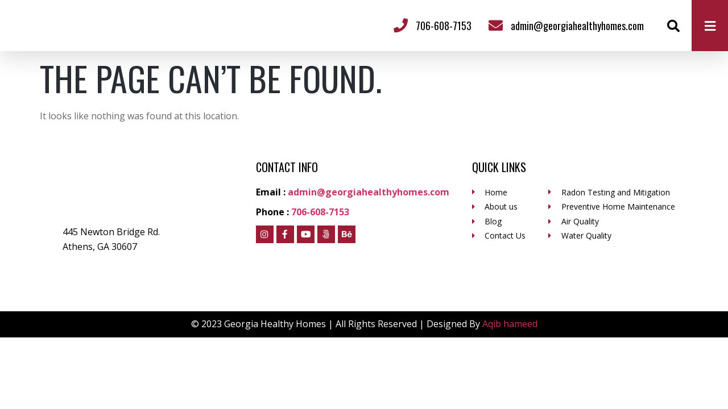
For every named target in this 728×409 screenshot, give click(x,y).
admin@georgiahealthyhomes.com (577, 25)
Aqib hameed (509, 324)
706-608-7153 (443, 25)
